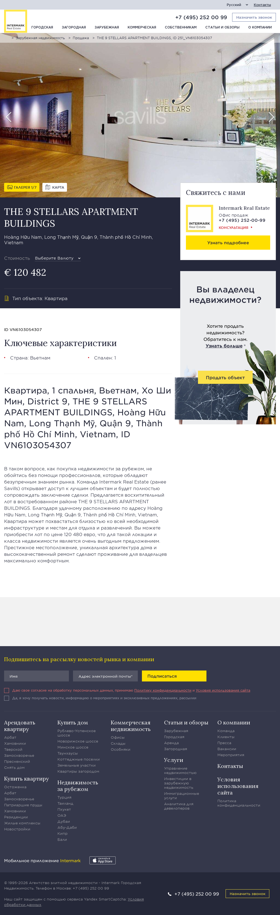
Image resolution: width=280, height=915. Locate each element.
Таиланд (65, 803)
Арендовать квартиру (19, 725)
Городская (42, 27)
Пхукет (64, 809)
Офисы (118, 737)
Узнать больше (224, 345)
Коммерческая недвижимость (131, 725)
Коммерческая (142, 27)
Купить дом (72, 722)
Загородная (74, 27)
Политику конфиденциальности (162, 690)
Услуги (173, 759)
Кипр (62, 833)
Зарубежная (107, 27)
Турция (64, 797)
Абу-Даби (67, 827)
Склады (118, 743)
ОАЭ (61, 815)
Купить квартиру (26, 778)
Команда (226, 731)
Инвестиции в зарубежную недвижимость (178, 783)
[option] (140, 115)
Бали (62, 839)
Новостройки (17, 829)
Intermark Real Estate (244, 208)
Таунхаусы (67, 753)
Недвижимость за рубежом (77, 785)
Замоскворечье (19, 755)
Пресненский (17, 761)
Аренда (171, 743)
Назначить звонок (248, 893)
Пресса (224, 743)
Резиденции (16, 817)
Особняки (120, 749)
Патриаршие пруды (23, 805)
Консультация (233, 227)
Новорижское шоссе (77, 741)
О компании (260, 27)
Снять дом (14, 767)
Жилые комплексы (22, 823)
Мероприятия (230, 755)
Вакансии (226, 749)
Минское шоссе (72, 747)
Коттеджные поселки (78, 759)
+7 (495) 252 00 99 (201, 17)
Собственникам (181, 27)
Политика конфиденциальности (238, 803)
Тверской (13, 749)
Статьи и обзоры (222, 27)
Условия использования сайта (223, 690)
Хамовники (15, 743)
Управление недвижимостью (180, 770)
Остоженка (15, 787)
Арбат (10, 737)
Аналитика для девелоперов (178, 806)
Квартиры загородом (78, 771)
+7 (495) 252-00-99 (242, 220)
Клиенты (226, 737)
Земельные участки (76, 765)
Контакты (262, 5)
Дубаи (63, 821)
